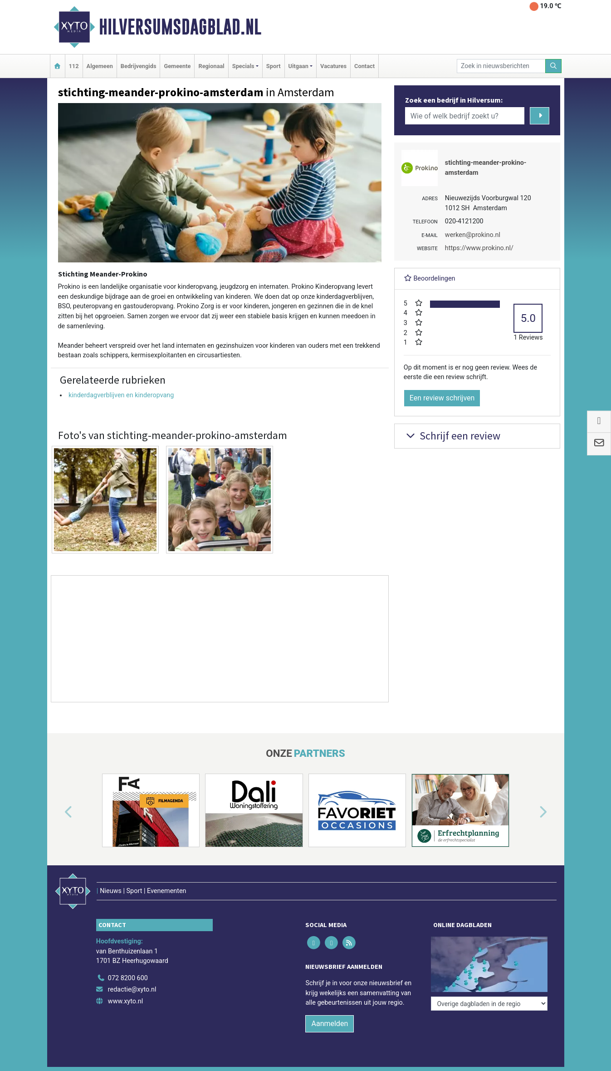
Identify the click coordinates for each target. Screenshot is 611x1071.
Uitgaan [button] (298, 66)
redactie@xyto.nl (132, 989)
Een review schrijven (442, 398)
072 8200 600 (128, 978)
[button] (58, 812)
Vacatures (333, 66)
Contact (364, 66)
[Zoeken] (553, 66)
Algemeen (100, 66)
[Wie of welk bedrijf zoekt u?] (465, 115)
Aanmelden (329, 1023)
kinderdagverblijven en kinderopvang (121, 395)
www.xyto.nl (125, 1001)
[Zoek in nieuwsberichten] (501, 66)
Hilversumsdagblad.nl (180, 27)
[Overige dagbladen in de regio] (489, 1004)
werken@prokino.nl (472, 235)
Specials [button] (243, 66)
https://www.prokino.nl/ (479, 248)
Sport (273, 66)
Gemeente (177, 66)
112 (74, 66)
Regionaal (211, 66)
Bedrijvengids (138, 66)
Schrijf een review (452, 436)
